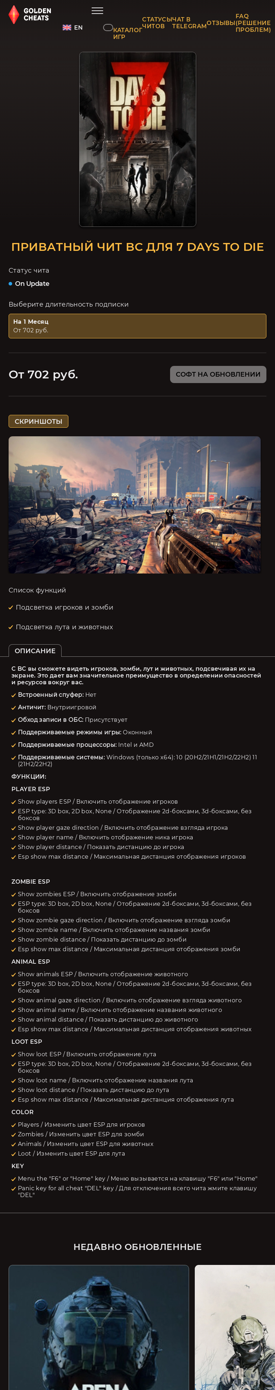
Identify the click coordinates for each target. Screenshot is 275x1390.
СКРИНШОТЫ (38, 422)
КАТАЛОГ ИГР (128, 33)
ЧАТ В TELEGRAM (189, 23)
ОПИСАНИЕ (35, 651)
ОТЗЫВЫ (221, 23)
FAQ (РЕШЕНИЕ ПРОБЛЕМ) (253, 23)
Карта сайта (141, 1353)
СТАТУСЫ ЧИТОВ (157, 23)
